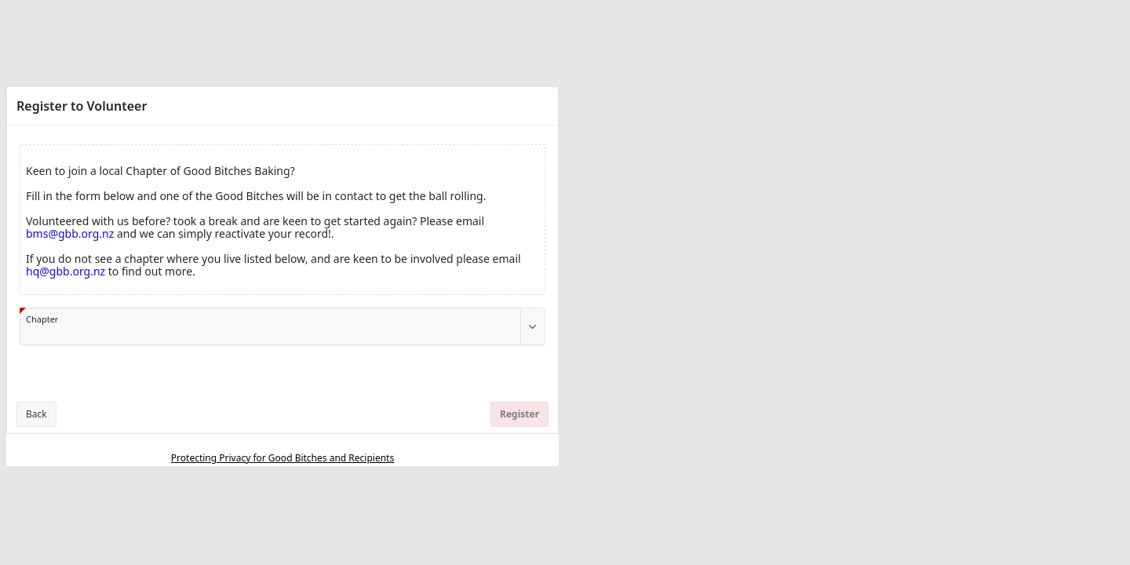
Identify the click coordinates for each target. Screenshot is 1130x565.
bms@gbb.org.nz (70, 233)
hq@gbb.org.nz (65, 271)
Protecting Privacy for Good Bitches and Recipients (282, 458)
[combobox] (270, 326)
